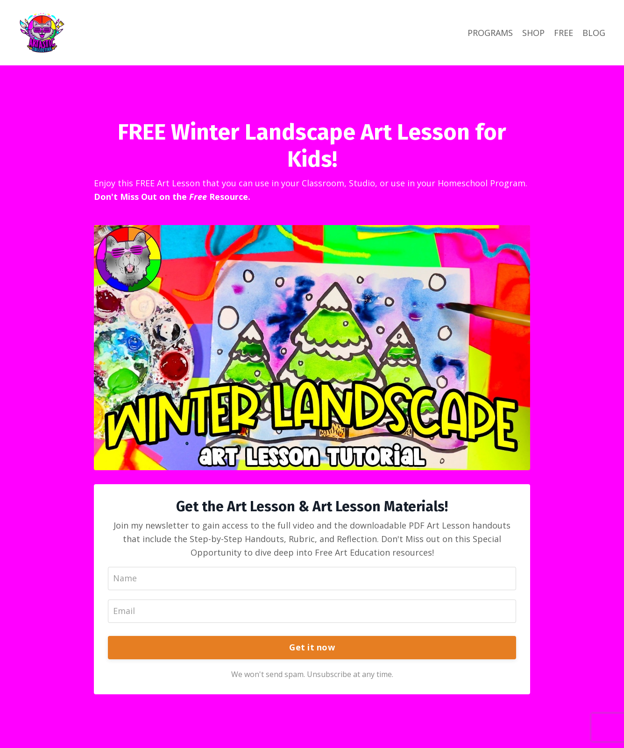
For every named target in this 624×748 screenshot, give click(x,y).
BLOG (593, 32)
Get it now (312, 647)
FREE (563, 32)
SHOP (533, 32)
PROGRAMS (490, 32)
